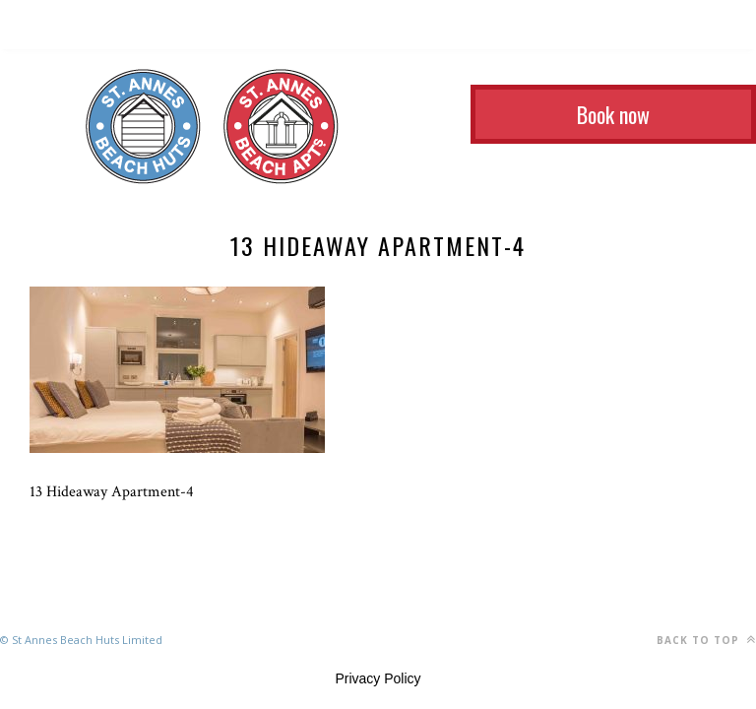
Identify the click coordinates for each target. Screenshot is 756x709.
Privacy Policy (377, 678)
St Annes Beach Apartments (281, 126)
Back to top (706, 639)
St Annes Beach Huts (143, 126)
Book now (613, 114)
